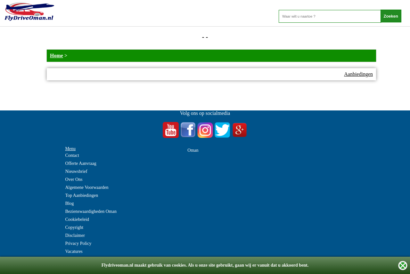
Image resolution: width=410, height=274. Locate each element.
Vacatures (73, 251)
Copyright (74, 227)
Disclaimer (75, 235)
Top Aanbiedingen (81, 195)
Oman (192, 150)
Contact (72, 155)
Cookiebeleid (77, 219)
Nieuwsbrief (76, 171)
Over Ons (73, 179)
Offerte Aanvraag (80, 163)
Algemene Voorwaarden (86, 187)
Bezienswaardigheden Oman (91, 211)
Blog (69, 203)
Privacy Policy (78, 243)
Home (56, 55)
